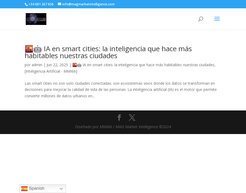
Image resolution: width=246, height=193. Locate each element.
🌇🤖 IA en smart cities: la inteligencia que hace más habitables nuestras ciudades (108, 52)
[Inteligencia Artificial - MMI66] (51, 71)
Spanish (32, 188)
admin (37, 64)
